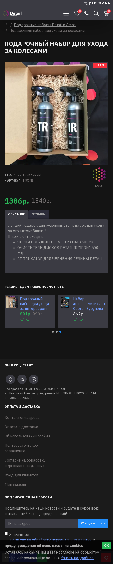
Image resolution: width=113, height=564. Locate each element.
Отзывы (39, 214)
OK (106, 545)
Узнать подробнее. (77, 557)
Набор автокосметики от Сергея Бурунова (89, 303)
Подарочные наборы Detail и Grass (45, 24)
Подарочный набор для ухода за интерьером (34, 303)
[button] (53, 332)
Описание (16, 214)
